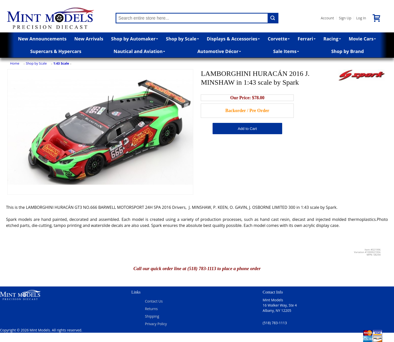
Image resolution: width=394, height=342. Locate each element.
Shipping (152, 316)
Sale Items (286, 51)
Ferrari (307, 39)
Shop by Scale (182, 39)
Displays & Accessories (233, 39)
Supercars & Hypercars (55, 51)
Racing (332, 39)
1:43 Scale (61, 63)
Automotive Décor (219, 51)
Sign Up (345, 18)
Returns (151, 308)
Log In (361, 18)
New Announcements (42, 39)
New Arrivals (88, 39)
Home (14, 63)
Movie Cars (362, 39)
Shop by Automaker (134, 39)
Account (327, 18)
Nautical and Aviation (139, 51)
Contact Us (154, 301)
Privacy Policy (156, 323)
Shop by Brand (347, 51)
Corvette (279, 39)
